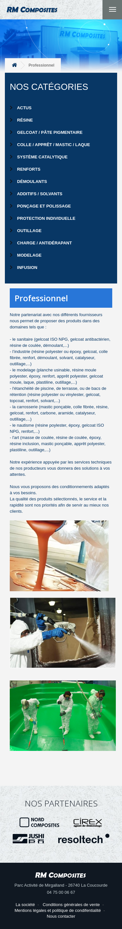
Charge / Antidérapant (41, 242)
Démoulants (28, 181)
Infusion (23, 267)
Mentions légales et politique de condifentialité (58, 910)
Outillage (26, 230)
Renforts (25, 169)
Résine (21, 120)
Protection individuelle (42, 218)
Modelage (26, 255)
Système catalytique (39, 157)
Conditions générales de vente (71, 904)
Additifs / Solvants (36, 193)
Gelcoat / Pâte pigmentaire (46, 132)
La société (25, 904)
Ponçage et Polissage (40, 206)
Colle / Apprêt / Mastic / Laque (50, 144)
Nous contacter (61, 916)
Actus (21, 107)
